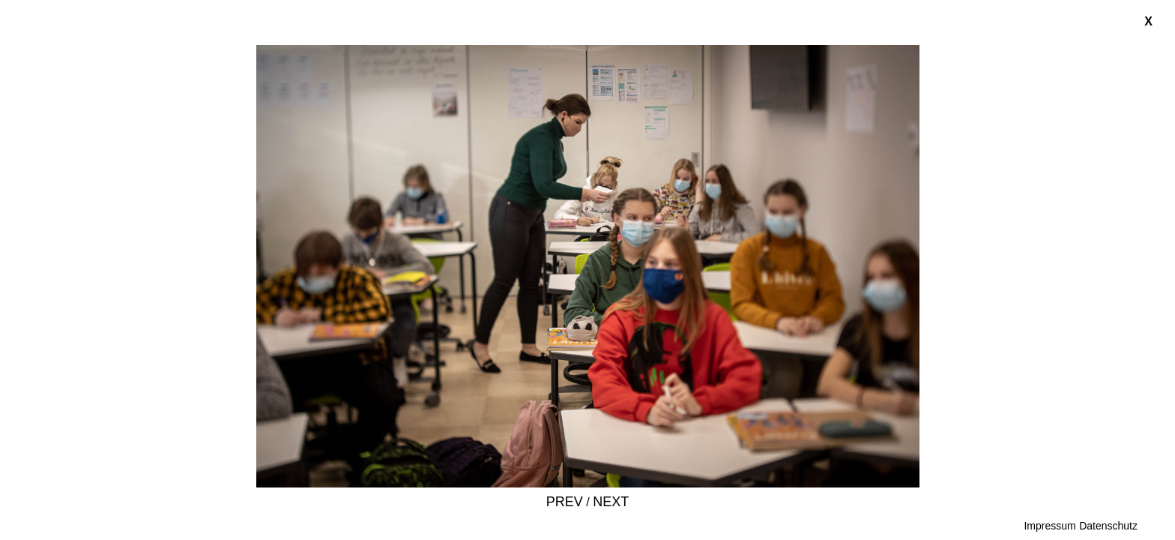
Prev (564, 501)
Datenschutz (1108, 526)
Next (611, 501)
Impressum (1049, 526)
